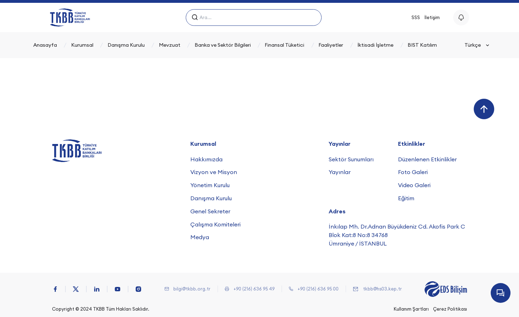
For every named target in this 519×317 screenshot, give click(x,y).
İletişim (432, 17)
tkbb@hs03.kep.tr (382, 289)
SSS (415, 17)
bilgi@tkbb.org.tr (192, 289)
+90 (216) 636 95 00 (318, 289)
